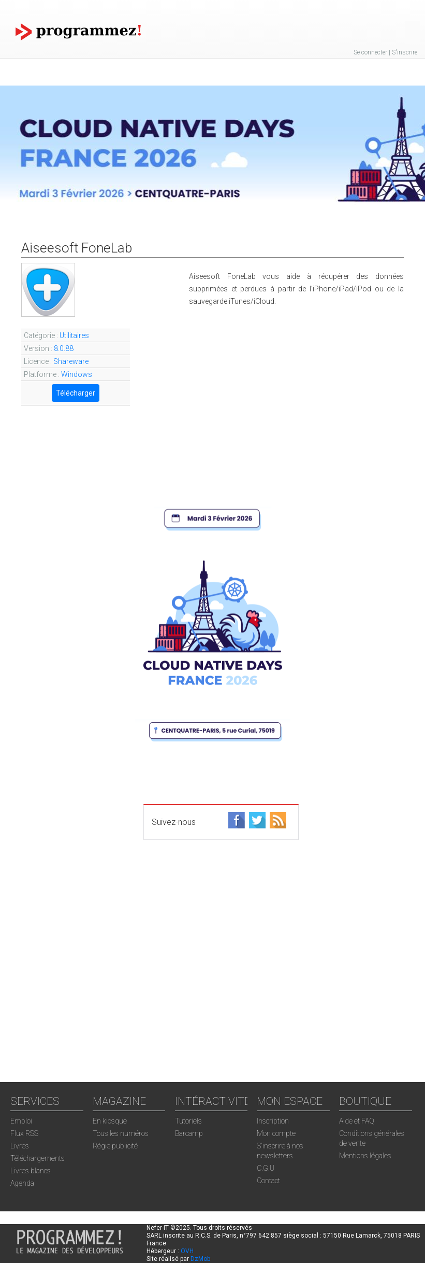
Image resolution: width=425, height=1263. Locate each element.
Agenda (22, 1183)
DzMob (200, 1258)
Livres (19, 1146)
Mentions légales (365, 1156)
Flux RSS (24, 1133)
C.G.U (265, 1168)
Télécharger (75, 393)
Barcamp (189, 1133)
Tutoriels (188, 1121)
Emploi (21, 1121)
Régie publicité (115, 1146)
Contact (268, 1180)
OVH (187, 1251)
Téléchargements (37, 1158)
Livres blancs (30, 1171)
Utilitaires (74, 335)
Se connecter (370, 52)
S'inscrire (404, 52)
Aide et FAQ (356, 1121)
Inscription (273, 1121)
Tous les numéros (121, 1133)
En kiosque (110, 1121)
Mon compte (276, 1133)
